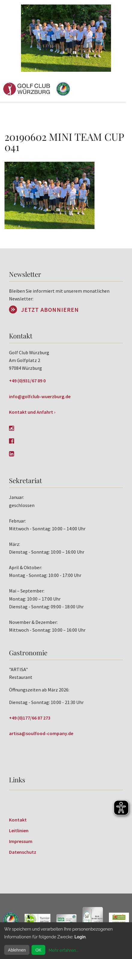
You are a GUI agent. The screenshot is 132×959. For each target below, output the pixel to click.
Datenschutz (22, 852)
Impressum (20, 841)
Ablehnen (17, 950)
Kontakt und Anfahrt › (32, 412)
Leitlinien (18, 830)
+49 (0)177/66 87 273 (29, 718)
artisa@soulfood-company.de (41, 733)
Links (17, 780)
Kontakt (18, 820)
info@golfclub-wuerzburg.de (39, 396)
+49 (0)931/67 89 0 (27, 381)
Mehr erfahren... (63, 950)
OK (38, 950)
